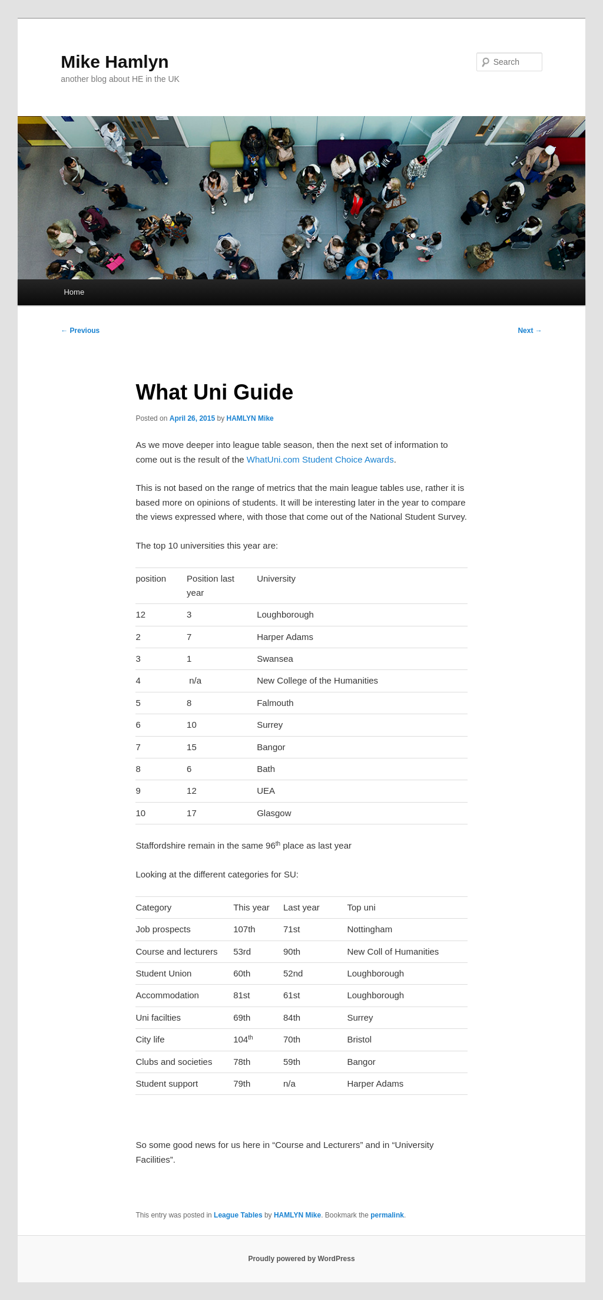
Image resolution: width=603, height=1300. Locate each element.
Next (530, 330)
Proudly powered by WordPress (301, 1259)
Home (74, 292)
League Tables (238, 1215)
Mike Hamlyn (114, 61)
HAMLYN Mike (250, 418)
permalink (387, 1215)
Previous (80, 330)
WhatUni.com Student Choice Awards (320, 459)
